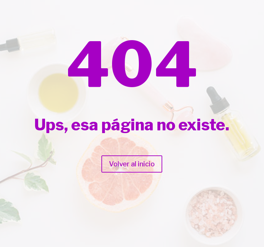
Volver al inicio (132, 164)
